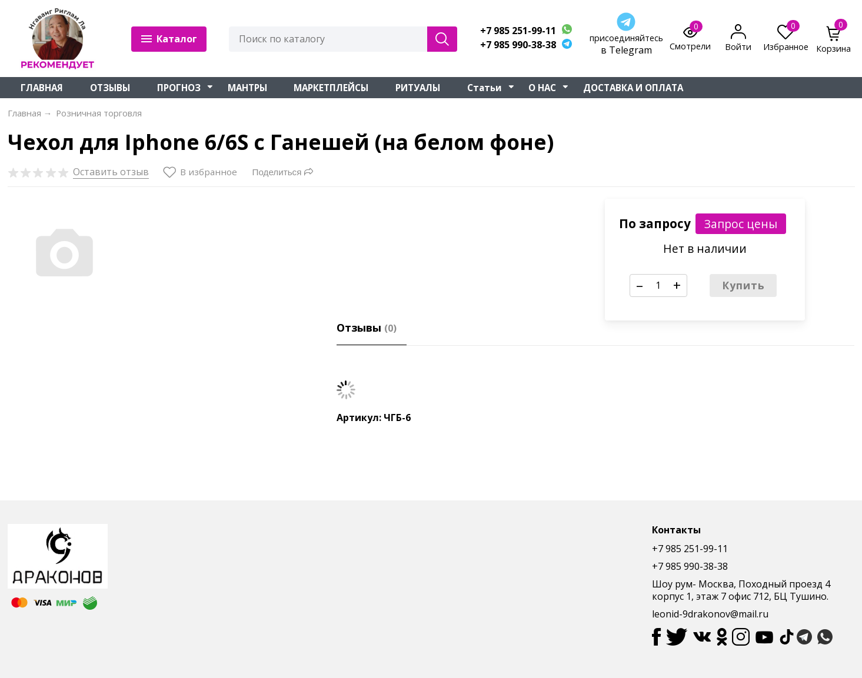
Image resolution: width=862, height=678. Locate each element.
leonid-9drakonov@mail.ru (710, 613)
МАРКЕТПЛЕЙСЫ (331, 87)
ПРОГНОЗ (179, 87)
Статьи (484, 87)
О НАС (542, 87)
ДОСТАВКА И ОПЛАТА (633, 87)
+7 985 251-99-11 (518, 31)
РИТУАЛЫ (417, 87)
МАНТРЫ (247, 87)
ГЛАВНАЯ (42, 87)
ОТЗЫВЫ (110, 87)
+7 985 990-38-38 (518, 45)
